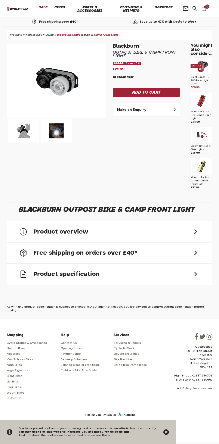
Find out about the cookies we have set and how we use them (64, 435)
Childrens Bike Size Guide (79, 370)
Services (164, 7)
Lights (50, 35)
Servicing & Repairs (127, 343)
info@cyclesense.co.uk (196, 388)
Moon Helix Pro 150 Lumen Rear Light (201, 115)
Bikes (59, 7)
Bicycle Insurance (126, 354)
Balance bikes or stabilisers (80, 365)
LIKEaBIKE (14, 398)
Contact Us (69, 343)
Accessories (34, 35)
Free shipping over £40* (58, 21)
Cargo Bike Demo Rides (130, 365)
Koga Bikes (14, 365)
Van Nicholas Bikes (20, 359)
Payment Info (71, 354)
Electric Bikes (16, 348)
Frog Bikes (14, 387)
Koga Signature (17, 370)
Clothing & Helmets (131, 9)
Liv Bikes (13, 381)
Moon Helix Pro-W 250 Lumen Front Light (200, 180)
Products (16, 35)
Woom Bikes (15, 392)
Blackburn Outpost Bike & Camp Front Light (87, 35)
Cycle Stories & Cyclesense (27, 343)
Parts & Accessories (89, 9)
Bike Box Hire (123, 359)
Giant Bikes (14, 376)
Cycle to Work (124, 348)
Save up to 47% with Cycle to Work (168, 21)
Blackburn (126, 46)
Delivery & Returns (74, 359)
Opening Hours (71, 348)
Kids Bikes (13, 354)
